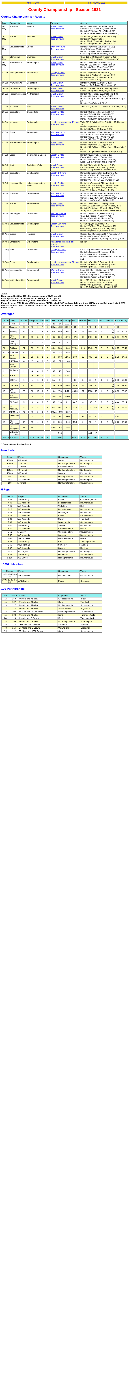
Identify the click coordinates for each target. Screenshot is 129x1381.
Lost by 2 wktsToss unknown (57, 156)
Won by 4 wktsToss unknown (57, 194)
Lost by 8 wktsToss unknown (57, 113)
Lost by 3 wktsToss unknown (57, 184)
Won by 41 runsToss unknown (58, 133)
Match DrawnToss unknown (57, 27)
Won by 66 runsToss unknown (58, 48)
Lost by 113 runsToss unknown (58, 250)
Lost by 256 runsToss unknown (58, 225)
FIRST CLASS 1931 (96, 3)
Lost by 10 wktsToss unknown (58, 73)
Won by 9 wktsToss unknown (57, 271)
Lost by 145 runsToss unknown (58, 174)
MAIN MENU (33, 3)
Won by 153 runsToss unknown (58, 214)
